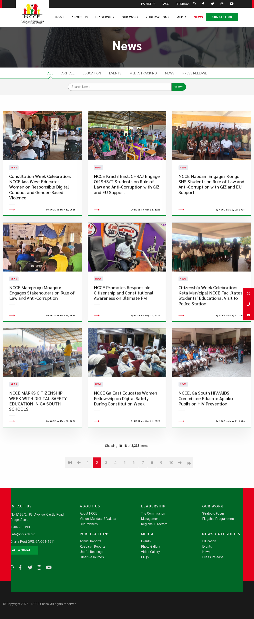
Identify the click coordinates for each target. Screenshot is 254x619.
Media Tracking (143, 73)
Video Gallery (150, 552)
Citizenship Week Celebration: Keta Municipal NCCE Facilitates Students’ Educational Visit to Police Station (210, 320)
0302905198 (20, 527)
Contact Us (222, 17)
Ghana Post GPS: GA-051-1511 (33, 542)
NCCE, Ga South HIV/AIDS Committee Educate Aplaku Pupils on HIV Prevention (206, 423)
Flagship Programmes (218, 518)
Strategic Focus (213, 513)
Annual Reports (90, 541)
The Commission (153, 513)
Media (181, 17)
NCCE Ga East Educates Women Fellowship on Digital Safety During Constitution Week (125, 423)
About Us (79, 17)
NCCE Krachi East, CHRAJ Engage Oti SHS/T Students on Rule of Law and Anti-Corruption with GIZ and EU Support (127, 197)
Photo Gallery (150, 546)
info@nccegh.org (23, 534)
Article (67, 73)
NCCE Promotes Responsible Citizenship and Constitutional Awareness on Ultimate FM (123, 318)
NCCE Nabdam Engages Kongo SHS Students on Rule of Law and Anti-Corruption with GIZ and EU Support (211, 197)
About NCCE (88, 513)
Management (150, 518)
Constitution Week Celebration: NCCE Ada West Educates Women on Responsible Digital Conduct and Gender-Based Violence (40, 199)
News (198, 17)
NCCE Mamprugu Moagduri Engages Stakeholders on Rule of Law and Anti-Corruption (42, 318)
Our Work (130, 17)
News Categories (221, 534)
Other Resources (92, 557)
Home (59, 17)
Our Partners (89, 524)
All (50, 73)
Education (92, 73)
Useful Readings (91, 552)
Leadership (105, 17)
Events (115, 73)
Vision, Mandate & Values (98, 518)
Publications (158, 17)
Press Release (194, 73)
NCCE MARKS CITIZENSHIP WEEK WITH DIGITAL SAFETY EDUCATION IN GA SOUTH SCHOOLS (38, 426)
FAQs (145, 557)
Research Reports (92, 546)
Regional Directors (154, 524)
